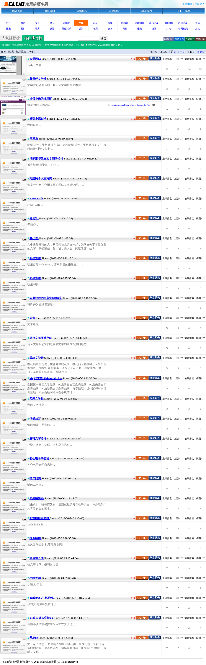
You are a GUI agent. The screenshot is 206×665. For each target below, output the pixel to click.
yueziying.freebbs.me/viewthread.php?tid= (131, 105)
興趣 (125, 28)
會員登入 (199, 4)
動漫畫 (124, 23)
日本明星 (168, 23)
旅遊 (8, 28)
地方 (37, 28)
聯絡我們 (146, 11)
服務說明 (49, 11)
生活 (197, 23)
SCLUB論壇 (184, 11)
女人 (37, 23)
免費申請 (187, 4)
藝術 (23, 28)
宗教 (168, 28)
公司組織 (183, 28)
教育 (95, 28)
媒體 (52, 28)
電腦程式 (66, 28)
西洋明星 (183, 23)
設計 (81, 28)
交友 (110, 28)
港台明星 (154, 23)
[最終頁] (201, 51)
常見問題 (114, 11)
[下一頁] (181, 51)
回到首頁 (17, 11)
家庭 (197, 28)
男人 (52, 23)
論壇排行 (82, 11)
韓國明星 (139, 23)
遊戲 (23, 23)
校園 (154, 28)
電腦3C (66, 23)
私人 (95, 23)
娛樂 (110, 23)
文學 (81, 23)
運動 (139, 28)
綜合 (8, 23)
